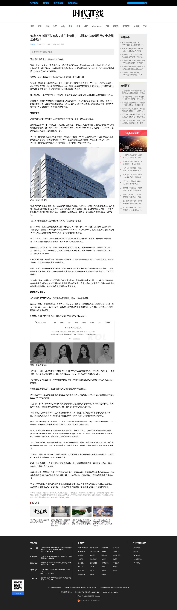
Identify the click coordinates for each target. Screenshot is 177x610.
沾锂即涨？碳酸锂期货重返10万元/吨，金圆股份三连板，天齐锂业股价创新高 (133, 69)
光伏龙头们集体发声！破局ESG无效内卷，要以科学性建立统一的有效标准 (131, 176)
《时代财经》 (137, 563)
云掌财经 (81, 570)
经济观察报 (81, 551)
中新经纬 (81, 559)
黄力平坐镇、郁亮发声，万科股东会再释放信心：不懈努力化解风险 (133, 111)
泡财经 (104, 570)
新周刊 (46, 3)
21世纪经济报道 (83, 548)
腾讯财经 (81, 555)
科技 (78, 26)
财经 (55, 26)
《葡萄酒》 (136, 551)
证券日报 (116, 548)
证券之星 (81, 563)
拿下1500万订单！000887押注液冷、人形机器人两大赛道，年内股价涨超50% (133, 51)
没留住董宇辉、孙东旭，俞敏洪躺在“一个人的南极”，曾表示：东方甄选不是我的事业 (131, 163)
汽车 (107, 26)
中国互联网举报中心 (65, 592)
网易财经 (92, 555)
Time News (96, 26)
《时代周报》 (137, 548)
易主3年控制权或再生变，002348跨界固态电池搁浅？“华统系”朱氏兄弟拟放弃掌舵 (133, 45)
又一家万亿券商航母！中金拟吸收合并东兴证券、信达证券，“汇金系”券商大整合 (131, 202)
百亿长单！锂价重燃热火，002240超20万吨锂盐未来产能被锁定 (133, 75)
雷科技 (92, 574)
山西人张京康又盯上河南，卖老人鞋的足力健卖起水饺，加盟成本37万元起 (133, 123)
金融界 (104, 559)
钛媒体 (115, 567)
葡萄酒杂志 (73, 3)
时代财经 (34, 3)
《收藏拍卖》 (137, 555)
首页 (32, 26)
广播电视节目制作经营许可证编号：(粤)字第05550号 (80, 587)
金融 (63, 26)
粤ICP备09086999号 (54, 587)
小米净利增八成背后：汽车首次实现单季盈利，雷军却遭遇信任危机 (131, 156)
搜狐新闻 (104, 555)
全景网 (92, 567)
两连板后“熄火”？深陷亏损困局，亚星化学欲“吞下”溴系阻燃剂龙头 (133, 57)
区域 (47, 26)
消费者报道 (58, 3)
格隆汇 (104, 567)
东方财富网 (93, 563)
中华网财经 (93, 559)
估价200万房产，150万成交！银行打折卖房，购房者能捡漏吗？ (131, 195)
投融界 (104, 574)
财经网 (104, 551)
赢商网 (115, 570)
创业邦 (92, 570)
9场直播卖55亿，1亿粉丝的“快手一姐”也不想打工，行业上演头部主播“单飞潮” (133, 99)
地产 (86, 26)
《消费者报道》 (137, 559)
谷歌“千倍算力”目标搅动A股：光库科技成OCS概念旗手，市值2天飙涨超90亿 (133, 93)
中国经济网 (105, 548)
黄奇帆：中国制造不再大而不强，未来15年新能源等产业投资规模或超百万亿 (131, 189)
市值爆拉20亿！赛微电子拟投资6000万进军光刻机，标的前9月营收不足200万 (133, 63)
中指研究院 (81, 574)
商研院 (115, 26)
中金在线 (116, 563)
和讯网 (115, 559)
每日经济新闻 (94, 548)
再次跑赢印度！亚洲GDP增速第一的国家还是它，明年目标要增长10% (133, 105)
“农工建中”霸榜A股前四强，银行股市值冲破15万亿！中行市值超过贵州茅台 (133, 117)
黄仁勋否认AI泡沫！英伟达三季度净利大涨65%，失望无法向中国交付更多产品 (131, 209)
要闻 (39, 26)
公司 (70, 26)
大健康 (136, 26)
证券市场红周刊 (94, 551)
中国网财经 (116, 555)
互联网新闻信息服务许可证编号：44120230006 (114, 587)
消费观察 (126, 26)
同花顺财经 (105, 563)
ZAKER (80, 567)
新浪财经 (116, 551)
